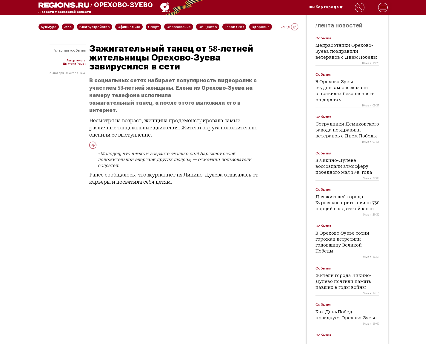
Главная (62, 50)
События (78, 50)
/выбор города (326, 7)
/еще (289, 26)
